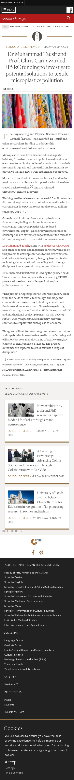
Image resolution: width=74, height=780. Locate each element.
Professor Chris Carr (56, 246)
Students (9, 704)
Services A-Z (11, 684)
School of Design (14, 18)
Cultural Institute (13, 655)
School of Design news (21, 47)
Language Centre (13, 640)
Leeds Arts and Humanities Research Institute (29, 650)
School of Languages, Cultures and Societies (28, 596)
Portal (7, 700)
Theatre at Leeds (13, 664)
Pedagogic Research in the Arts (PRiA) (25, 659)
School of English (13, 582)
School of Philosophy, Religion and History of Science (32, 615)
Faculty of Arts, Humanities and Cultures (26, 572)
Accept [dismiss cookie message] (11, 761)
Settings (10, 768)
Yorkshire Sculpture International (22, 669)
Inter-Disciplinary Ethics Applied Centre (25, 625)
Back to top (10, 531)
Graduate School (13, 645)
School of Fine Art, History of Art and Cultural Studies (33, 587)
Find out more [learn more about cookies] (14, 772)
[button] (68, 19)
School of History (13, 592)
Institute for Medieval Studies (20, 620)
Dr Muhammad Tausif (15, 246)
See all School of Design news (25, 394)
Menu (10, 10)
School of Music (12, 606)
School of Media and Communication (24, 601)
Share (10, 89)
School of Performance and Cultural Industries (29, 611)
